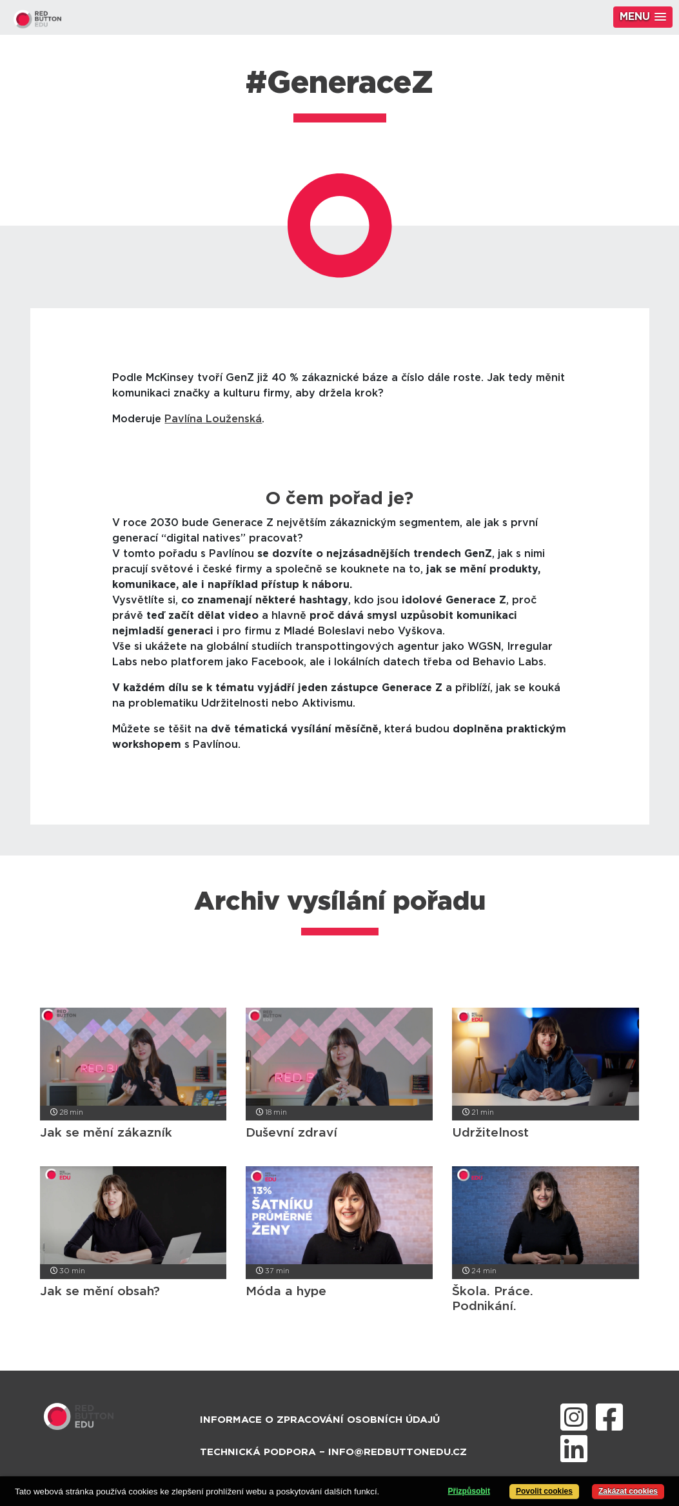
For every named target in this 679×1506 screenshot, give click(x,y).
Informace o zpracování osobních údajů (320, 1420)
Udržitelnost (490, 1133)
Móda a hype (286, 1292)
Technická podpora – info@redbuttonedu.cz (333, 1452)
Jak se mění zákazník (106, 1133)
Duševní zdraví (291, 1133)
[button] (643, 17)
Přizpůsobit (469, 1491)
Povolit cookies (544, 1491)
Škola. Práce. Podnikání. (492, 1299)
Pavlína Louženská (213, 419)
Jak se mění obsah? (100, 1292)
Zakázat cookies (628, 1491)
